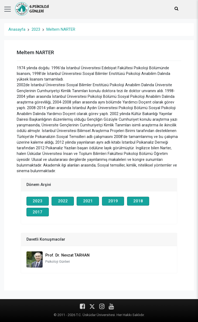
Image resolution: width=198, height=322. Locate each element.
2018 (138, 201)
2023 (36, 29)
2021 (88, 201)
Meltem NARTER (60, 29)
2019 (113, 201)
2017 (37, 212)
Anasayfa (16, 29)
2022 (63, 201)
